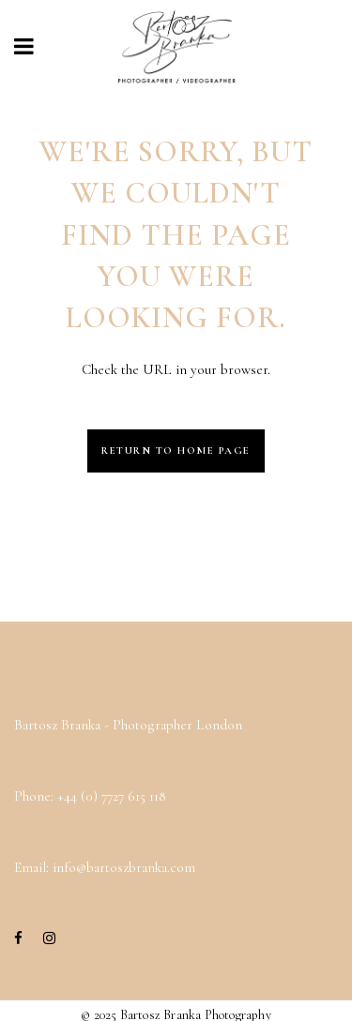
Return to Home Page (176, 450)
